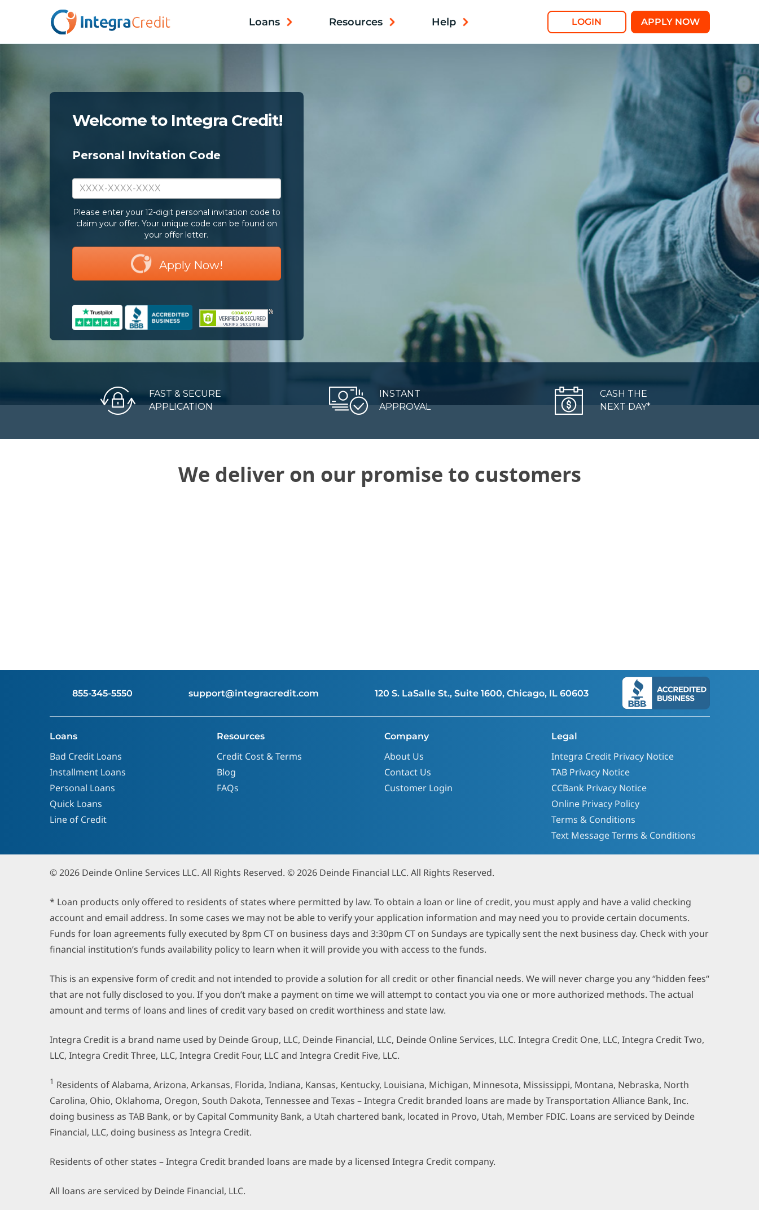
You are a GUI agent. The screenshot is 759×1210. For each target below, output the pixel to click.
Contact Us (407, 772)
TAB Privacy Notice (590, 772)
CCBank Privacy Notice (599, 788)
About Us (404, 756)
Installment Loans (88, 772)
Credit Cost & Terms (259, 756)
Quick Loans (76, 803)
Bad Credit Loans (86, 756)
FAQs (228, 788)
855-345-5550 (102, 693)
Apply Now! (176, 263)
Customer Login (418, 788)
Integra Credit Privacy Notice (612, 756)
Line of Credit (78, 819)
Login (587, 21)
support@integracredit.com (253, 693)
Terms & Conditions (593, 819)
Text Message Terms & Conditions (623, 835)
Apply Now (670, 21)
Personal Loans (82, 788)
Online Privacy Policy (595, 803)
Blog (226, 772)
